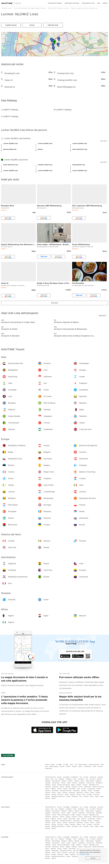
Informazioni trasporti (55, 3)
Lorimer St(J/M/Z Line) (19, 14)
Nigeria (54, 798)
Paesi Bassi (76, 790)
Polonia (90, 790)
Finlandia (74, 786)
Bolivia (79, 794)
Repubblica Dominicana (58, 796)
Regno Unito (87, 786)
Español (74, 766)
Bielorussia (79, 792)
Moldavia (47, 790)
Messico (47, 794)
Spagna (68, 786)
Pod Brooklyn (78, 283)
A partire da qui (11, 25)
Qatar (82, 781)
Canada (98, 792)
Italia (78, 788)
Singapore (98, 781)
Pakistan (76, 781)
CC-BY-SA (104, 55)
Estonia (62, 786)
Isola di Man (72, 788)
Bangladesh (74, 777)
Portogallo (96, 790)
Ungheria (53, 788)
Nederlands (48, 768)
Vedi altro (104, 141)
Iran (56, 779)
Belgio (73, 784)
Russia (92, 792)
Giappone (61, 779)
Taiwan (69, 783)
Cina (81, 777)
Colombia (89, 794)
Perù (80, 796)
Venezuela (75, 796)
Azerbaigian (66, 777)
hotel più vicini (53, 25)
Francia (80, 786)
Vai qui (31, 25)
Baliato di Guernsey (98, 786)
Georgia (86, 777)
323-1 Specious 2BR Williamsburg (87, 206)
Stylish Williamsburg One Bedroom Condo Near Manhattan (27, 244)
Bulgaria (78, 784)
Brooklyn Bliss (7, 206)
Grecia (47, 788)
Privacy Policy (84, 854)
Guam (91, 796)
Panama (53, 794)
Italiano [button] (105, 3)
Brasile (68, 796)
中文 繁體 (58, 764)
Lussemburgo (91, 788)
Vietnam (74, 783)
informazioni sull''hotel (72, 3)
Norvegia (83, 790)
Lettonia (99, 788)
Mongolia (47, 781)
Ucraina (86, 792)
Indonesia (100, 777)
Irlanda (65, 788)
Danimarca (55, 786)
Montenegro (55, 790)
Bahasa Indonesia (94, 764)
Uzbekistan (81, 783)
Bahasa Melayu (83, 764)
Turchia (63, 783)
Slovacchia (72, 792)
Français (62, 766)
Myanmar (99, 779)
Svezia (59, 792)
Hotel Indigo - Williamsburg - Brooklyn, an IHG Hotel (60, 244)
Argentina (72, 794)
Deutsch (68, 766)
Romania (47, 792)
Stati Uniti (60, 794)
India (52, 779)
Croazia (59, 788)
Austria (54, 784)
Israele (47, 779)
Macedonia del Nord (65, 790)
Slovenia (64, 792)
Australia (86, 796)
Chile (83, 794)
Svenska (100, 766)
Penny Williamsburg (81, 244)
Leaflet (82, 55)
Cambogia (69, 779)
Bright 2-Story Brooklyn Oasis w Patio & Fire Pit (58, 283)
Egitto (102, 796)
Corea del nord (90, 783)
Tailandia (47, 783)
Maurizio (47, 798)
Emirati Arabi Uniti (50, 777)
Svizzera (85, 784)
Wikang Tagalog (53, 766)
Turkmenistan (55, 783)
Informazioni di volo (88, 3)
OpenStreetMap (91, 55)
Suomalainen (87, 766)
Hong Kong (93, 777)
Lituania (83, 788)
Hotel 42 (4, 283)
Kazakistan (81, 779)
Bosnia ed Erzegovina (64, 784)
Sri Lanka (92, 779)
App (98, 3)
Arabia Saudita (89, 781)
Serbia (54, 792)
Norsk (94, 766)
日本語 (47, 764)
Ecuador (47, 796)
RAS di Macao (56, 781)
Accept (93, 858)
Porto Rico (97, 794)
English (53, 764)
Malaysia (64, 781)
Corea (74, 779)
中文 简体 (65, 764)
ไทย (76, 764)
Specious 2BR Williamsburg (49, 206)
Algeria (97, 796)
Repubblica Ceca (94, 784)
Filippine (70, 781)
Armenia (59, 777)
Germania (48, 786)
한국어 (71, 764)
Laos (87, 779)
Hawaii (67, 794)
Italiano (80, 766)
